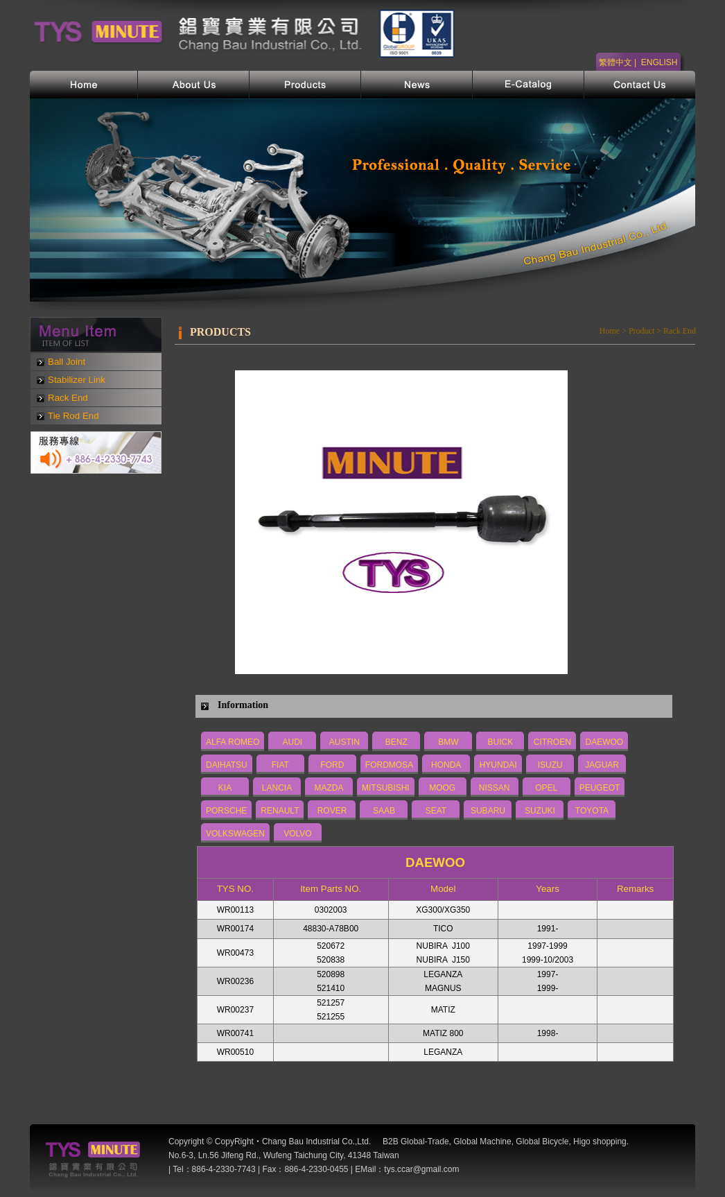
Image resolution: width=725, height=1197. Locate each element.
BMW (448, 742)
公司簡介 (194, 84)
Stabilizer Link (76, 379)
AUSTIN (344, 742)
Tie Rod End (73, 416)
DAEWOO (605, 742)
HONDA (446, 765)
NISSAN (494, 788)
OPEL (546, 788)
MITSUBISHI (386, 788)
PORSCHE (226, 811)
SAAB (384, 811)
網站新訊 (417, 84)
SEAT (436, 811)
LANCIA (277, 788)
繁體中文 (615, 62)
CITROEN (552, 742)
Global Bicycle (542, 1141)
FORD (332, 765)
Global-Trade (425, 1141)
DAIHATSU (226, 765)
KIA (225, 788)
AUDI (293, 742)
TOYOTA (592, 811)
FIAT (280, 765)
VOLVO (297, 833)
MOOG (442, 788)
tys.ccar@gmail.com (421, 1169)
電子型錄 (528, 84)
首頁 (84, 84)
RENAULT (280, 811)
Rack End (68, 398)
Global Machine (482, 1141)
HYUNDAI (498, 765)
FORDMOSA (389, 765)
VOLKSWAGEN (235, 833)
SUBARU (488, 811)
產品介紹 (305, 84)
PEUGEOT (599, 788)
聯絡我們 (639, 84)
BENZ (396, 742)
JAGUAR (602, 765)
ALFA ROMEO (232, 742)
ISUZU (550, 765)
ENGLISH (659, 62)
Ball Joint (66, 361)
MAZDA (329, 788)
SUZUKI (540, 811)
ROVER (332, 811)
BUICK (501, 742)
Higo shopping (600, 1141)
